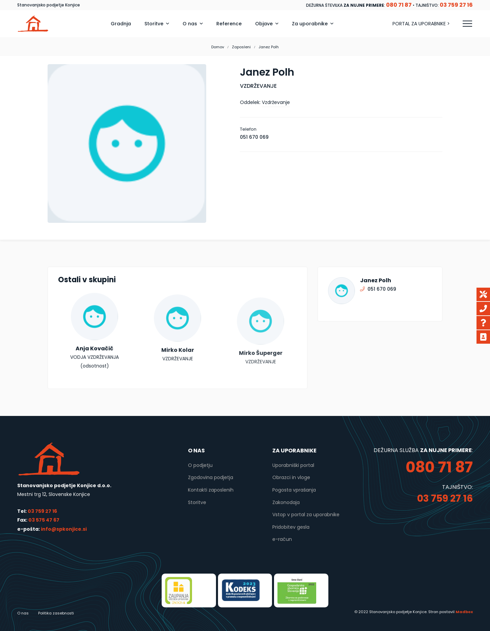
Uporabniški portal (293, 465)
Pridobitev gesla (290, 527)
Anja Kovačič (94, 361)
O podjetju (200, 465)
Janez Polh (375, 280)
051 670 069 (254, 137)
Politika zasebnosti (56, 613)
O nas (23, 613)
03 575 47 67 (43, 520)
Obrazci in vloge (291, 477)
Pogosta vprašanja (294, 490)
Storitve (197, 502)
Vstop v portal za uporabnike (305, 514)
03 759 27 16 (42, 511)
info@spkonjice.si (63, 529)
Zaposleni (241, 47)
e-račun (282, 539)
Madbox (464, 611)
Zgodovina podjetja (210, 477)
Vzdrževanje (276, 102)
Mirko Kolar (177, 373)
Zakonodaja (286, 502)
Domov (217, 47)
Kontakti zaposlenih (211, 490)
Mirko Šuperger (260, 382)
